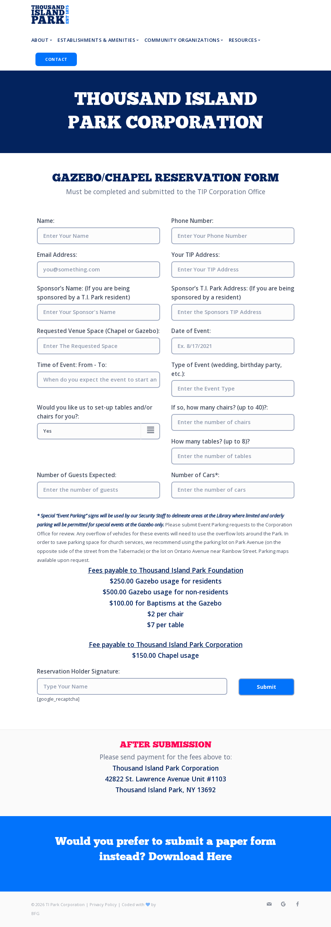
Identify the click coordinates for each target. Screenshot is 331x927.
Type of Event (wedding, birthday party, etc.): (226, 369)
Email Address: (57, 255)
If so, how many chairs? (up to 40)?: (219, 407)
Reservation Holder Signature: (78, 671)
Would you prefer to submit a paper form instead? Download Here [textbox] (165, 849)
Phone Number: (192, 221)
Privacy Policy (103, 904)
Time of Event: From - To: (72, 365)
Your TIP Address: (195, 255)
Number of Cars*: (195, 475)
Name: (45, 221)
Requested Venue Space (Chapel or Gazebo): (98, 331)
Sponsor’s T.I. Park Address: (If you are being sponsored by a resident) (232, 292)
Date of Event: (191, 331)
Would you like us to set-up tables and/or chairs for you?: (94, 412)
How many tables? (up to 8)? (210, 441)
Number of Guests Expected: (76, 475)
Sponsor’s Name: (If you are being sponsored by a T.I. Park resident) (83, 292)
